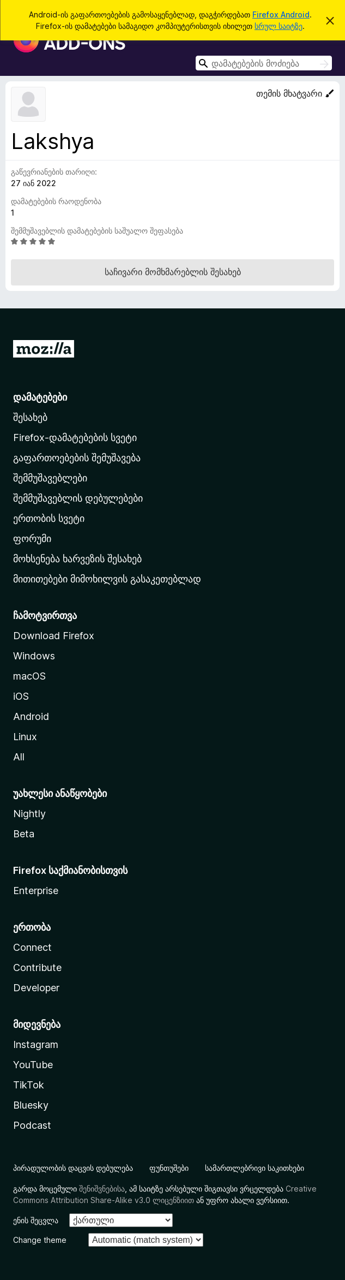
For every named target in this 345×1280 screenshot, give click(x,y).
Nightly (29, 813)
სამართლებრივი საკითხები (254, 1167)
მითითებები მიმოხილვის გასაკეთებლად (107, 579)
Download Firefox (53, 635)
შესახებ (30, 417)
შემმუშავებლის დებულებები (78, 498)
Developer (36, 987)
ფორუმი (32, 538)
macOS (29, 676)
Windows (34, 656)
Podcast (32, 1125)
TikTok (28, 1085)
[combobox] (264, 63)
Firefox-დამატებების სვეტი (75, 437)
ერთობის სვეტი (48, 518)
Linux (25, 736)
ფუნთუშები (169, 1167)
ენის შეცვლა (35, 1220)
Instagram (35, 1044)
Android (31, 716)
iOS (21, 696)
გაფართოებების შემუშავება (77, 457)
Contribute (37, 967)
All (19, 757)
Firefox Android (281, 14)
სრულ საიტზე (278, 26)
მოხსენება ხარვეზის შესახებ (77, 558)
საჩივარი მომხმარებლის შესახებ (173, 271)
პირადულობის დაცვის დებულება (73, 1167)
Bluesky (31, 1105)
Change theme (39, 1240)
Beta (23, 834)
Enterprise (35, 890)
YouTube (33, 1064)
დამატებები (40, 397)
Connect (32, 947)
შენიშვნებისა (102, 1188)
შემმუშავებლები (50, 478)
